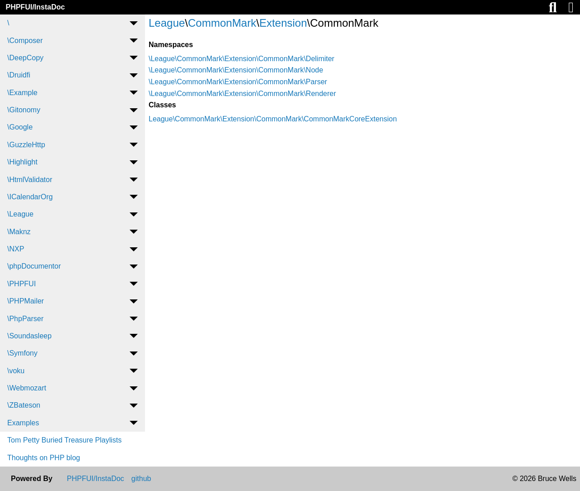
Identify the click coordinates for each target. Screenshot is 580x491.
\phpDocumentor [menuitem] (34, 266)
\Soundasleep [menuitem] (29, 336)
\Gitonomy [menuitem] (23, 110)
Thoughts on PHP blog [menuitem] (43, 458)
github (141, 478)
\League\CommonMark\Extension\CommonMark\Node (236, 70)
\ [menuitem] (8, 23)
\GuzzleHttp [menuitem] (26, 145)
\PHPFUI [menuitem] (21, 284)
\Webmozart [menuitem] (26, 388)
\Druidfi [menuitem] (18, 75)
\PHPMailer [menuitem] (25, 301)
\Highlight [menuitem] (22, 162)
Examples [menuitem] (23, 423)
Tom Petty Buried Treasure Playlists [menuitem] (64, 440)
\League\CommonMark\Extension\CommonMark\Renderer (242, 93)
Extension (283, 23)
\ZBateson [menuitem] (23, 405)
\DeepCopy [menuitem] (25, 58)
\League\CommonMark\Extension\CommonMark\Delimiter (241, 59)
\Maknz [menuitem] (19, 232)
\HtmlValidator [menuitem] (29, 179)
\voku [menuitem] (15, 371)
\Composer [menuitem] (25, 40)
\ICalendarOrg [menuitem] (30, 197)
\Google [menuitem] (20, 127)
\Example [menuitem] (22, 92)
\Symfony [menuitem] (22, 353)
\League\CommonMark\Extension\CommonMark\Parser (238, 82)
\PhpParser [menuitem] (25, 319)
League (167, 23)
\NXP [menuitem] (15, 249)
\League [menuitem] (20, 214)
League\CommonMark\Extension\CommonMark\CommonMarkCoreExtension (273, 119)
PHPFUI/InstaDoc (35, 7)
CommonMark (222, 23)
